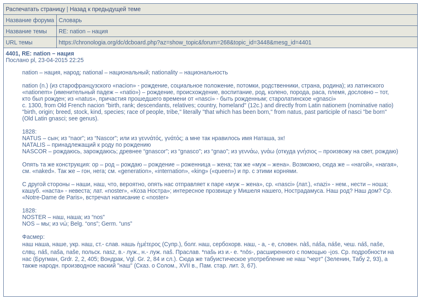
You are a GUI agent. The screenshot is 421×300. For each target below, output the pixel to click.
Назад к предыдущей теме (105, 9)
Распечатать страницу (35, 9)
